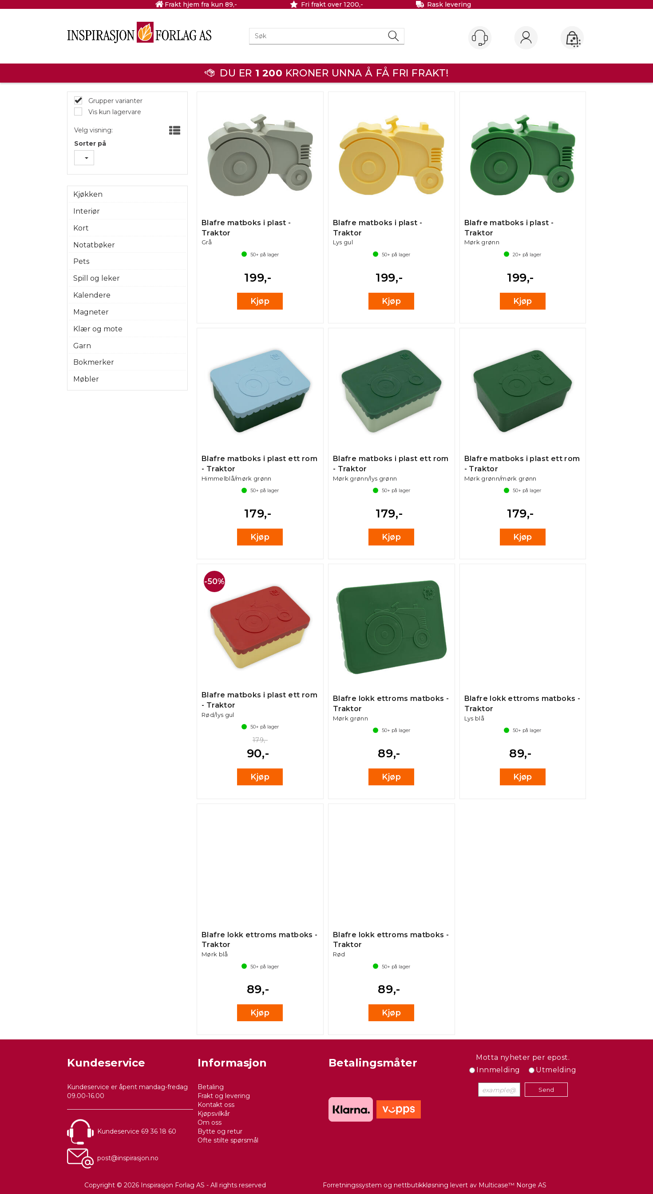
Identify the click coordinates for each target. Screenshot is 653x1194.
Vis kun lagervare (114, 112)
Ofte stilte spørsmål (228, 1140)
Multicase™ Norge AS (512, 1185)
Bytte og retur (220, 1131)
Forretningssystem (352, 1185)
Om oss (210, 1122)
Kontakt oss (216, 1105)
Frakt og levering (224, 1096)
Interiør (86, 211)
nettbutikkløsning (421, 1185)
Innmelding (498, 1070)
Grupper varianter (114, 101)
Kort (81, 228)
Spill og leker (96, 278)
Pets (81, 261)
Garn (82, 346)
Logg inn (526, 38)
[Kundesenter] (480, 38)
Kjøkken (88, 194)
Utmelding (556, 1070)
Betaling (211, 1087)
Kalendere (92, 295)
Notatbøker (94, 245)
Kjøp (259, 301)
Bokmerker (93, 362)
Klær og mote (98, 329)
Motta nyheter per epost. (523, 1057)
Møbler (86, 379)
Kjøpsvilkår (214, 1114)
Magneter (91, 312)
